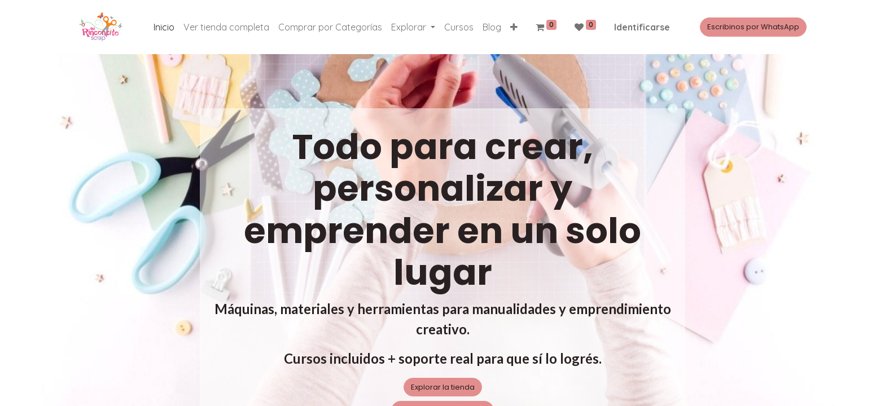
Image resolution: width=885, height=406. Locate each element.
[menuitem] (164, 27)
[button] (514, 27)
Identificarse (642, 27)
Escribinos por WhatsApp (753, 26)
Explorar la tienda (443, 387)
